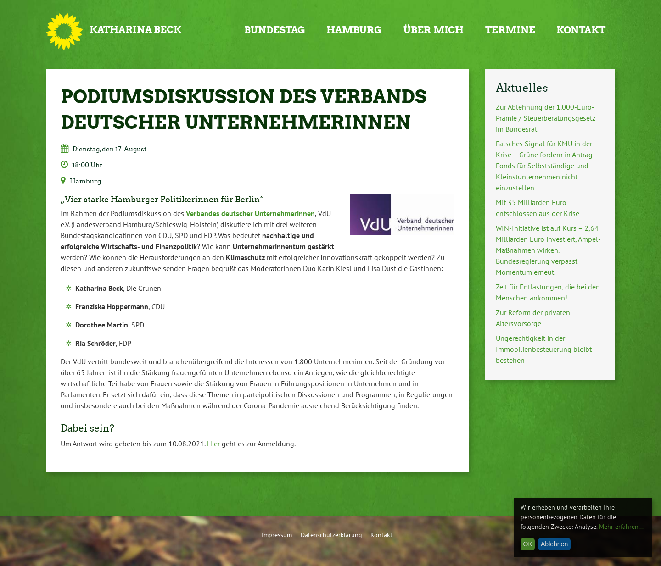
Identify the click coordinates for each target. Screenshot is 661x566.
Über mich (433, 30)
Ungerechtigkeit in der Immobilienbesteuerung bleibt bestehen (544, 349)
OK (527, 544)
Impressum (277, 534)
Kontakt (580, 30)
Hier (213, 443)
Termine (510, 30)
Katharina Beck (135, 29)
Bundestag (274, 30)
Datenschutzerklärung (331, 534)
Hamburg (354, 30)
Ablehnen (554, 544)
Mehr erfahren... (621, 526)
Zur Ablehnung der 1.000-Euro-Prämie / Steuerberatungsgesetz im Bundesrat (545, 117)
